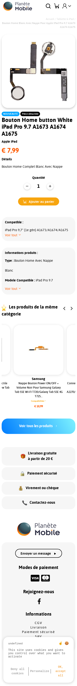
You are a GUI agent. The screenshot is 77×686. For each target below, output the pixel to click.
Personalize (39, 671)
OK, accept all (60, 671)
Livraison (38, 627)
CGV (38, 623)
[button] (38, 201)
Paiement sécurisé (38, 632)
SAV (38, 636)
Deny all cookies (17, 671)
